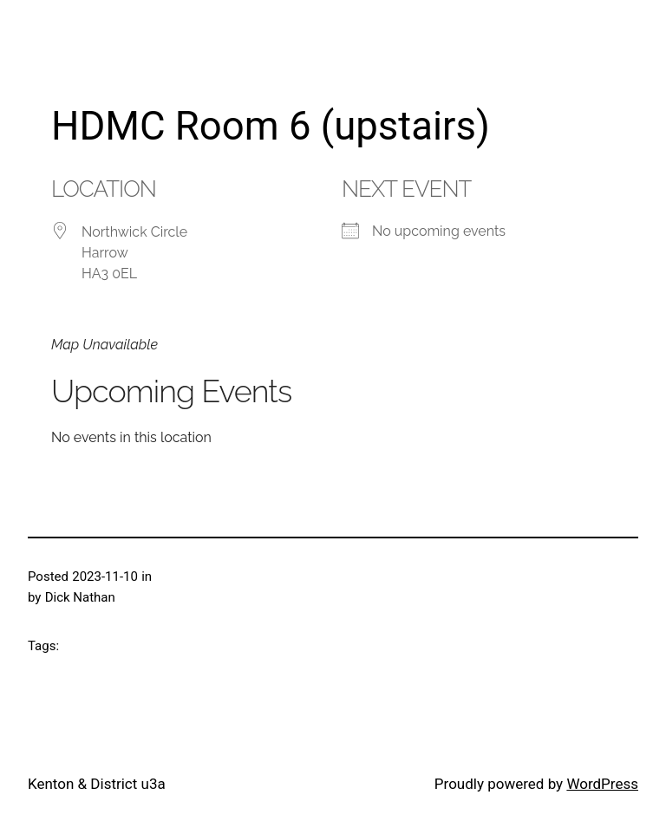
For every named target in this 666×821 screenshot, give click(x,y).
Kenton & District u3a (97, 783)
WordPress (602, 783)
